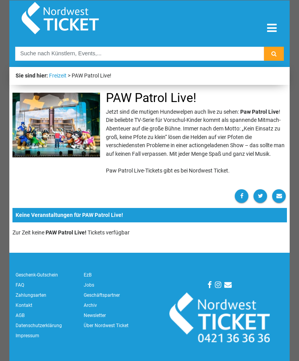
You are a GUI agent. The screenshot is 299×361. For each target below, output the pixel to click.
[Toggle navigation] (271, 28)
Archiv (90, 305)
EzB (87, 275)
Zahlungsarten (31, 295)
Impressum (27, 335)
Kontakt (24, 305)
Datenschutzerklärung (39, 325)
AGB (20, 315)
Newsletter (95, 315)
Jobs (89, 285)
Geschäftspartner (102, 295)
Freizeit (58, 75)
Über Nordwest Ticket (106, 325)
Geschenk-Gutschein (37, 275)
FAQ (20, 285)
